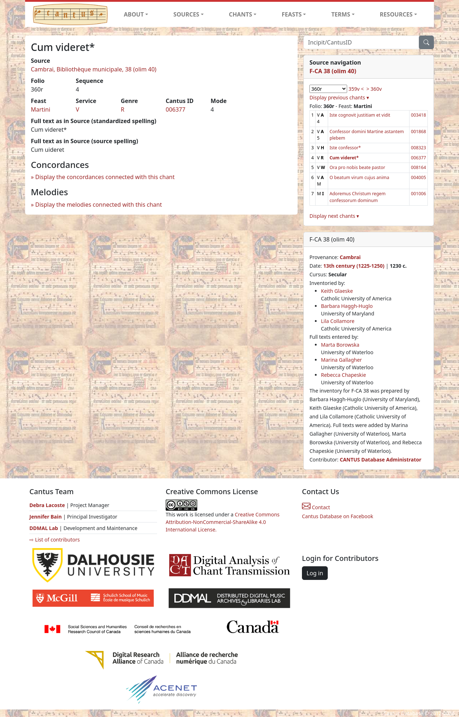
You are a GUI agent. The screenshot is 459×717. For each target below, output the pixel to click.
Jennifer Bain (46, 516)
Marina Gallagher (341, 359)
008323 (418, 148)
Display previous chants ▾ (339, 97)
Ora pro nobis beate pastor (357, 167)
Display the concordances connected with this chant (105, 177)
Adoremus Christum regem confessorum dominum (357, 197)
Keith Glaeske (337, 290)
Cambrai (350, 257)
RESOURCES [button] (396, 14)
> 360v (374, 88)
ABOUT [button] (134, 14)
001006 (418, 194)
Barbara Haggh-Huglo (347, 306)
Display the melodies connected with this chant (98, 204)
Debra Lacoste (47, 505)
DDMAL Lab (43, 528)
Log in (315, 573)
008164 (418, 167)
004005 (418, 177)
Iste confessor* (345, 148)
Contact (316, 507)
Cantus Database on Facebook (337, 516)
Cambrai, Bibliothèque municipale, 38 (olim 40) (93, 69)
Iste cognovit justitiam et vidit (360, 115)
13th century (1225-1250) (353, 265)
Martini (40, 109)
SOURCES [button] (186, 14)
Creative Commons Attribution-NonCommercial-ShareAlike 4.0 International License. (223, 522)
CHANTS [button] (240, 14)
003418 (418, 115)
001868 (418, 131)
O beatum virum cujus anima (359, 177)
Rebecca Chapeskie (343, 374)
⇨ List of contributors (54, 539)
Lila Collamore (337, 321)
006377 (175, 109)
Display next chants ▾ (334, 215)
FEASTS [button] (292, 14)
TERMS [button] (340, 14)
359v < (356, 88)
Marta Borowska (340, 344)
